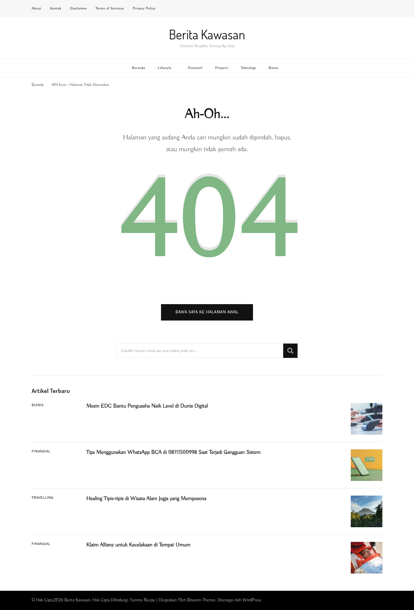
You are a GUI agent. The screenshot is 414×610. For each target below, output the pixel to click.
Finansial (41, 452)
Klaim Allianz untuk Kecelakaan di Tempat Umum (138, 545)
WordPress (252, 600)
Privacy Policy (144, 8)
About (36, 8)
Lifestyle (165, 68)
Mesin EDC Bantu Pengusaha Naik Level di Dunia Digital (147, 406)
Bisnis (273, 68)
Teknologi (248, 68)
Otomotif (195, 68)
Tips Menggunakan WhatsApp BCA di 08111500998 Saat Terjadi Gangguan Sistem (173, 452)
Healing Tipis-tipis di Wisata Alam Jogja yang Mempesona (146, 498)
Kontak (55, 8)
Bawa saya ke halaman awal (206, 312)
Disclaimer (78, 8)
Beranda (138, 68)
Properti (221, 68)
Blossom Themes (201, 600)
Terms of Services (110, 8)
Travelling (42, 498)
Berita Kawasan (207, 34)
